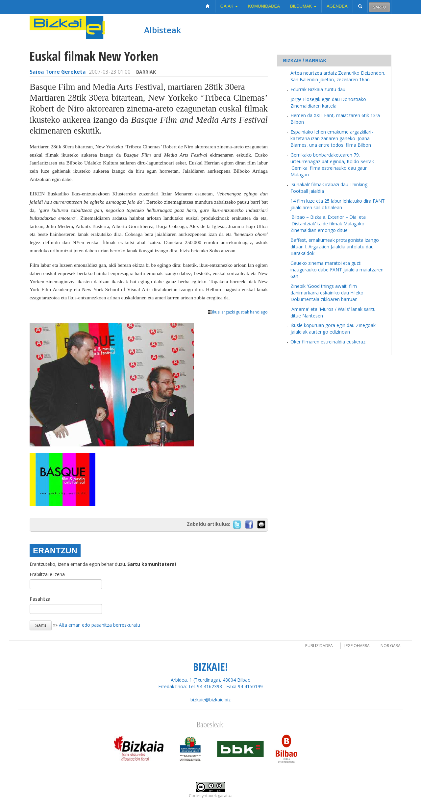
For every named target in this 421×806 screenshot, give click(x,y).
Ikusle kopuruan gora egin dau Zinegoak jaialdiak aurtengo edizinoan (333, 328)
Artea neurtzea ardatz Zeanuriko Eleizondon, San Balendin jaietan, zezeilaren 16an (337, 76)
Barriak (146, 72)
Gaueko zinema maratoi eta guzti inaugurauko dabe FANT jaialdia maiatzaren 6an (337, 269)
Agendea (337, 6)
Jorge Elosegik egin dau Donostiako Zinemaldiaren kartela (328, 102)
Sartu (379, 7)
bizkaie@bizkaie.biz (210, 699)
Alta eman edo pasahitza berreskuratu (99, 625)
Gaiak (229, 6)
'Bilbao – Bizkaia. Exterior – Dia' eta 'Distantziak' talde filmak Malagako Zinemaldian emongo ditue (328, 223)
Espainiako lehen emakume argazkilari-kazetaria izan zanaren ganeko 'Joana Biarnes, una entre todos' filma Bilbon (331, 138)
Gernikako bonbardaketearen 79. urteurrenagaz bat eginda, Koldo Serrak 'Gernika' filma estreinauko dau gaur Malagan (332, 165)
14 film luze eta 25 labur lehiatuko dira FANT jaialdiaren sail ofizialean (337, 204)
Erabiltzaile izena (47, 574)
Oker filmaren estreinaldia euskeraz (327, 342)
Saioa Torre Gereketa (58, 71)
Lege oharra (357, 645)
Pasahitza (40, 599)
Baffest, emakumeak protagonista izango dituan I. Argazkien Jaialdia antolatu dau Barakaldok (334, 246)
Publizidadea (319, 645)
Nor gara (391, 645)
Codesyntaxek (203, 795)
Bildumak (303, 6)
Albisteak (162, 30)
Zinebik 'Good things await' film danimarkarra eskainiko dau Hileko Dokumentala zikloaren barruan (326, 292)
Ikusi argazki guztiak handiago (238, 312)
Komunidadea (264, 6)
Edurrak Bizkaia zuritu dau (317, 89)
